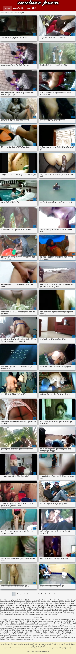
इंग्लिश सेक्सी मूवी (54, 607)
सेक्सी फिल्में (66, 619)
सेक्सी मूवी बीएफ (43, 625)
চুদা (35, 619)
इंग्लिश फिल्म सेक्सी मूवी (9, 602)
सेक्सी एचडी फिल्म (63, 637)
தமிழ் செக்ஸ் (24, 639)
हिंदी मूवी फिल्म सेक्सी (32, 621)
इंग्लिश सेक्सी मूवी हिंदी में (25, 611)
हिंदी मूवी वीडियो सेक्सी (22, 630)
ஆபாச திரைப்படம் (54, 625)
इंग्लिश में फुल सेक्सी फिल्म (49, 604)
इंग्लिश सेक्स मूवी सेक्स (51, 605)
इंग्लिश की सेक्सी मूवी (18, 600)
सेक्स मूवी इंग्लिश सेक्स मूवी (14, 614)
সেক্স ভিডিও (19, 628)
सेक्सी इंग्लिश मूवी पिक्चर (37, 614)
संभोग (66, 628)
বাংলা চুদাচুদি (24, 619)
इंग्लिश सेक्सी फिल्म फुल (30, 607)
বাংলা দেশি (48, 619)
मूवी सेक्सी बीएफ (11, 625)
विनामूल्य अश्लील (15, 639)
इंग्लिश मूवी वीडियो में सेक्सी (48, 602)
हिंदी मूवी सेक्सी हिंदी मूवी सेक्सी (34, 623)
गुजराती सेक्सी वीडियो (41, 627)
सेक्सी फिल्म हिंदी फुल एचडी (25, 634)
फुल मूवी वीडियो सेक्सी (33, 630)
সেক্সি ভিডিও (24, 636)
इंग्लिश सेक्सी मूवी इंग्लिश (66, 607)
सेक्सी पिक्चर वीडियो (21, 627)
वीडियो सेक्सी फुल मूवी (10, 628)
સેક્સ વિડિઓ (61, 628)
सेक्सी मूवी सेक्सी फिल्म (51, 634)
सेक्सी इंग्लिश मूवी (26, 614)
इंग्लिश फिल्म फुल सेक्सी (60, 600)
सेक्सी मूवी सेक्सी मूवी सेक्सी (13, 636)
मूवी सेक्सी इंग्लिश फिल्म (63, 612)
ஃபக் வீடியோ (40, 628)
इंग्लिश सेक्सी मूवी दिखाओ (21, 609)
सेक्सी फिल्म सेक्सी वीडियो (32, 625)
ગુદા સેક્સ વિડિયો (41, 637)
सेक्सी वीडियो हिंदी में (60, 632)
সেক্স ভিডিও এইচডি (57, 619)
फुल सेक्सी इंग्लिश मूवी (51, 612)
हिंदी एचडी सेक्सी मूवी (62, 634)
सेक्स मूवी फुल (71, 637)
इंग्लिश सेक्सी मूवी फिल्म (35, 609)
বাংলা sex (31, 619)
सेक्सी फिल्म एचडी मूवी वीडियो (12, 632)
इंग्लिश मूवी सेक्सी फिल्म (10, 604)
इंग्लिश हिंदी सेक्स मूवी (8, 612)
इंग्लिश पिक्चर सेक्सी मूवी (47, 600)
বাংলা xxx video (40, 619)
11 (49, 594)
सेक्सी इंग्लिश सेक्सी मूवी (52, 636)
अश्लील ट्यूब (51, 627)
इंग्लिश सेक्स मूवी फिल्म (28, 605)
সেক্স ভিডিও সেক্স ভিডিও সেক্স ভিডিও (43, 632)
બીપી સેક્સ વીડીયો (59, 627)
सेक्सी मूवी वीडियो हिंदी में (26, 632)
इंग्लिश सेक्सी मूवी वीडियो (61, 609)
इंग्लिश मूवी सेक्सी (59, 602)
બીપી (60, 636)
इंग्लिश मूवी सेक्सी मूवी (22, 604)
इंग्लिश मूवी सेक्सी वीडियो (35, 604)
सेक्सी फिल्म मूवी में (11, 627)
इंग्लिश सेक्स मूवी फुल (39, 605)
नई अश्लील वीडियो (18, 8)
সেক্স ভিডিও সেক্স (5, 619)
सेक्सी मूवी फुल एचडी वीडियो (50, 623)
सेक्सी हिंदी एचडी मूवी (30, 637)
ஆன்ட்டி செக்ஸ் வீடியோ (46, 621)
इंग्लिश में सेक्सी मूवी (61, 604)
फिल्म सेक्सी (9, 637)
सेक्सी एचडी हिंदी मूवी (52, 637)
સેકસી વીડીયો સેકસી (21, 621)
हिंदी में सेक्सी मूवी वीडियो (57, 630)
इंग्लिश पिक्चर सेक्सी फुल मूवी (32, 600)
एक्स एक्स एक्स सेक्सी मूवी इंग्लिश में (23, 612)
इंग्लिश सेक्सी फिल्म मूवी (43, 607)
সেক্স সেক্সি (66, 621)
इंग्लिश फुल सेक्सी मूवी (22, 602)
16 (54, 594)
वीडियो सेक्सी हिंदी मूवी (39, 634)
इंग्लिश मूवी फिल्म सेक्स (34, 602)
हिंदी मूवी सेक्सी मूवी (15, 619)
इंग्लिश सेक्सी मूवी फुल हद (48, 609)
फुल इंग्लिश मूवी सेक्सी (39, 612)
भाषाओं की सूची (62, 623)
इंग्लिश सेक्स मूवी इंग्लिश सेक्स (13, 605)
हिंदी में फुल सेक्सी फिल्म (11, 634)
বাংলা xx (14, 637)
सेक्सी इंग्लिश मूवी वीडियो (51, 614)
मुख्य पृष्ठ (7, 8)
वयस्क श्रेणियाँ (31, 8)
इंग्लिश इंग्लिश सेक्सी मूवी (6, 600)
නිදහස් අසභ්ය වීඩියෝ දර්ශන (37, 636)
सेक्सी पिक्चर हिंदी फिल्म (29, 628)
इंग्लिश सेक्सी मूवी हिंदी (13, 611)
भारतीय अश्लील (31, 627)
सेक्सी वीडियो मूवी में (45, 630)
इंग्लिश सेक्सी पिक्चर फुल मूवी (16, 607)
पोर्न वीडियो (69, 623)
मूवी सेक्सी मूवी (20, 625)
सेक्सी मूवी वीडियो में (5, 639)
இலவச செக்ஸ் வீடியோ (18, 623)
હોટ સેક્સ (11, 621)
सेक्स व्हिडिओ (21, 637)
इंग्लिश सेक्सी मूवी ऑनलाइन (7, 609)
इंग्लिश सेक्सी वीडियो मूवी (58, 611)
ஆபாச (30, 639)
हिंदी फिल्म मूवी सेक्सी (51, 628)
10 (45, 594)
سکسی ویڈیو (64, 625)
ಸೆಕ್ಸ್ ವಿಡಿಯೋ (58, 621)
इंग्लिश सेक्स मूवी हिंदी (63, 605)
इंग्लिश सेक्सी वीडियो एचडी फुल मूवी (42, 611)
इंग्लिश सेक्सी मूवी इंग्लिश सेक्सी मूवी (38, 3)
